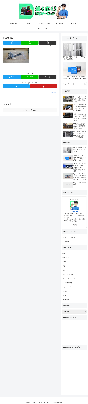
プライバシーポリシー (69, 237)
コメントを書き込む (30, 110)
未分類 (64, 291)
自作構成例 (65, 299)
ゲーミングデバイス (68, 278)
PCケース (65, 270)
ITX (63, 266)
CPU (63, 253)
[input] (74, 84)
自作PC (64, 295)
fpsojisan (74, 211)
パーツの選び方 (67, 283)
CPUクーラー (66, 257)
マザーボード (66, 287)
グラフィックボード (68, 274)
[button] (84, 84)
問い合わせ (65, 241)
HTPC (64, 262)
